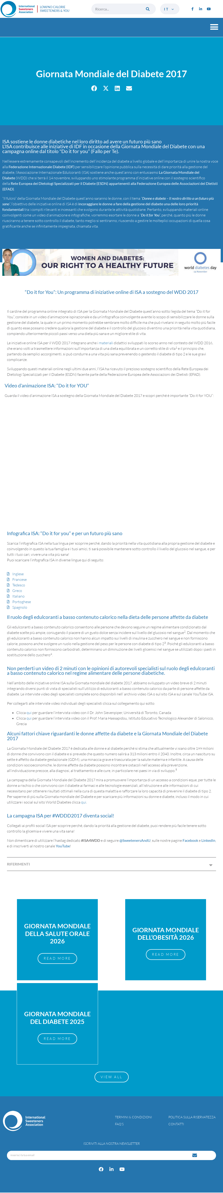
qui (29, 712)
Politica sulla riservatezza (192, 1118)
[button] (214, 26)
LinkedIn (208, 840)
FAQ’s (119, 1125)
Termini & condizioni (133, 1118)
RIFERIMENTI (18, 864)
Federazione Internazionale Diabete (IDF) (42, 166)
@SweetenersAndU (135, 840)
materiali (106, 343)
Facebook (190, 840)
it (169, 9)
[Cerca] (148, 9)
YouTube (63, 846)
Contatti (176, 1125)
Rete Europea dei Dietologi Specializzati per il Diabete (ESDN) (59, 183)
